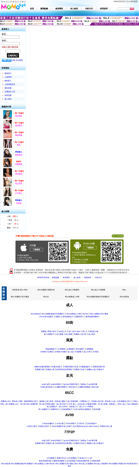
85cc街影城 (124, 297)
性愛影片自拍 (79, 369)
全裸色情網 (95, 461)
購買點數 (55, 277)
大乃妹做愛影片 (66, 409)
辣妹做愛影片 (51, 349)
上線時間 (8, 77)
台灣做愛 (61, 349)
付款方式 (98, 277)
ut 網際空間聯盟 (84, 387)
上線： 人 (12, 216)
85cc (124, 290)
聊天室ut (72, 387)
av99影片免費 (60, 352)
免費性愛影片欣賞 (71, 367)
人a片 (90, 458)
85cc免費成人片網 (72, 297)
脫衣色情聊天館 (45, 461)
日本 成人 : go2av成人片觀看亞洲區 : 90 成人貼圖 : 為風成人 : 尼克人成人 (97, 404)
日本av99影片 (70, 423)
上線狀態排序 (10, 84)
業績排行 (8, 73)
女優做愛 (70, 349)
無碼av (83, 384)
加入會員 (76, 277)
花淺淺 (18, 203)
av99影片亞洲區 (46, 352)
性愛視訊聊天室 (99, 367)
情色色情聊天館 (83, 461)
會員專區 (66, 277)
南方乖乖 (18, 183)
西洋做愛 (96, 409)
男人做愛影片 (44, 409)
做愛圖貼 (89, 349)
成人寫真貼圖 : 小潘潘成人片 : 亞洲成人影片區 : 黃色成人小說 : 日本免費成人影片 (99, 401)
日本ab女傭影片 (48, 423)
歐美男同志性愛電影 (64, 369)
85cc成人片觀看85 (72, 290)
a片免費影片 (73, 458)
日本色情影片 (91, 423)
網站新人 (8, 81)
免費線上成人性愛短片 (95, 369)
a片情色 (95, 352)
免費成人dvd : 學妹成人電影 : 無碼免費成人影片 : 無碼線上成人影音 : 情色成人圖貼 (33, 401)
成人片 (84, 331)
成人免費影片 (49, 334)
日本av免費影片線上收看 (61, 426)
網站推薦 (8, 88)
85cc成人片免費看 (98, 290)
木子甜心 (18, 193)
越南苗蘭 (18, 135)
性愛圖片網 (39, 369)
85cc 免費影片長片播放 (20, 297)
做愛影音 (54, 409)
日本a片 (81, 423)
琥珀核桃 (18, 174)
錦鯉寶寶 (18, 155)
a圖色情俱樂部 (59, 461)
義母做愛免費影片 (93, 317)
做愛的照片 (79, 317)
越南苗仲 (18, 125)
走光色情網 (70, 461)
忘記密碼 (19, 60)
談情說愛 (8, 95)
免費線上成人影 (80, 334)
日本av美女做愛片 (46, 317)
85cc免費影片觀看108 (45, 290)
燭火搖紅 (18, 116)
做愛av (58, 317)
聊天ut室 (95, 387)
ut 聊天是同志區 (46, 387)
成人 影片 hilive (74, 331)
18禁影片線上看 (106, 426)
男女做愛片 (80, 349)
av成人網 (45, 384)
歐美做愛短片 (68, 317)
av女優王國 (92, 384)
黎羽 (18, 145)
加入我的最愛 (132, 1)
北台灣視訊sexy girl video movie (85, 426)
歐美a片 (83, 458)
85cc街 (46, 297)
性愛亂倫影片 (85, 367)
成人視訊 (8, 99)
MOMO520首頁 (43, 277)
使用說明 (87, 277)
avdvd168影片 (56, 384)
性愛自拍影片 (57, 367)
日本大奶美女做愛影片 (83, 409)
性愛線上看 (50, 369)
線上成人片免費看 (75, 352)
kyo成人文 (63, 331)
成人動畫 (68, 334)
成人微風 (59, 334)
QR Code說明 (117, 236)
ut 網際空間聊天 (61, 387)
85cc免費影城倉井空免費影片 (98, 297)
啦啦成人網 (93, 331)
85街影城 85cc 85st (19, 290)
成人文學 (87, 352)
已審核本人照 (10, 92)
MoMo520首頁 (119, 1)
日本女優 (60, 423)
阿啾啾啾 (18, 164)
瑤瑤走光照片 (44, 426)
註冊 (13, 60)
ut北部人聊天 (32, 426)
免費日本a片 (61, 458)
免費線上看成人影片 (49, 331)
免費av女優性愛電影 (42, 367)
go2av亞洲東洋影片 (71, 384)
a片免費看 (51, 458)
